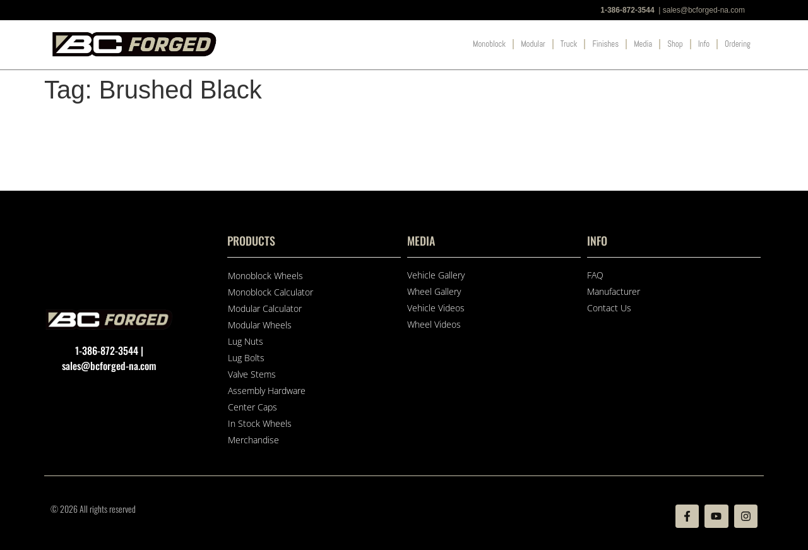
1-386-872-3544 (627, 10)
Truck (569, 44)
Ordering (738, 44)
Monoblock (489, 44)
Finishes (605, 44)
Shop (674, 44)
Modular (533, 44)
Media (643, 44)
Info (704, 44)
